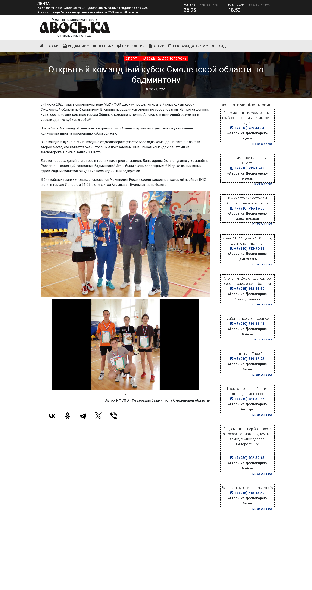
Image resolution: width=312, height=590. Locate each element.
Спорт (131, 58)
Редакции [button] (75, 46)
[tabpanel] (125, 344)
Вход (218, 46)
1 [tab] (126, 395)
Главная (50, 45)
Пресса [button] (101, 46)
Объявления (131, 46)
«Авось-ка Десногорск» (164, 58)
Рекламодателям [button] (186, 46)
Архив (156, 46)
